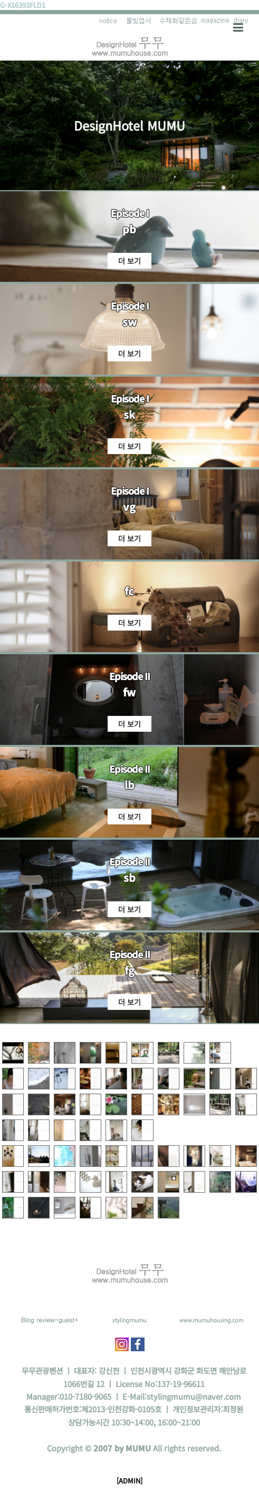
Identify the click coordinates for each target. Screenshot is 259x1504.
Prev (9, 125)
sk (129, 414)
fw (129, 692)
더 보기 (129, 260)
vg (129, 506)
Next (249, 125)
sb (129, 877)
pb (129, 229)
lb (129, 784)
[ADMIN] (129, 1481)
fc (129, 590)
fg (129, 970)
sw (129, 321)
